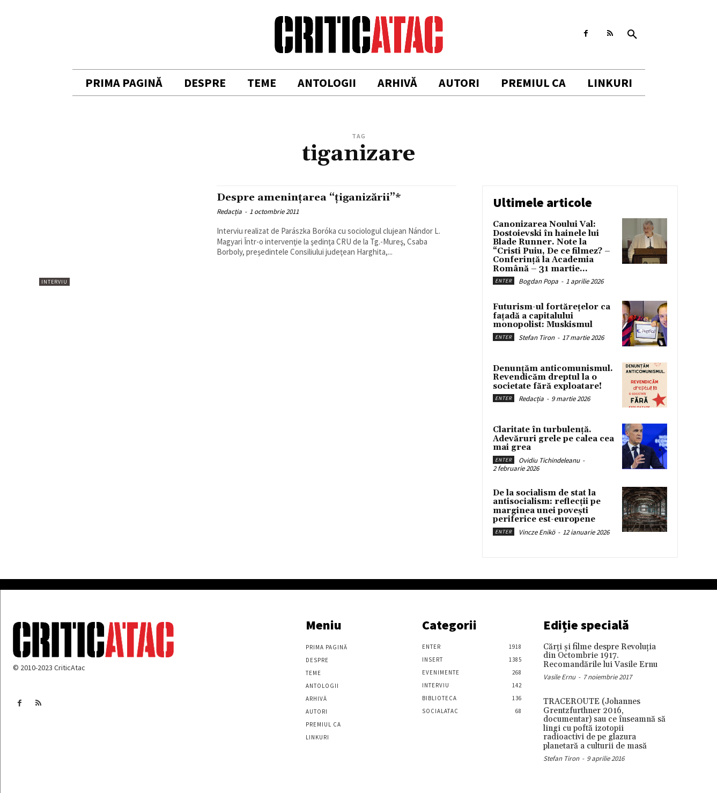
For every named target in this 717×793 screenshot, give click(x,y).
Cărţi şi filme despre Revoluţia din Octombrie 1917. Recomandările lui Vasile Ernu (600, 656)
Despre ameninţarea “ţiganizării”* (317, 197)
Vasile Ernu (559, 676)
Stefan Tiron (537, 337)
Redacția (229, 211)
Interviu (54, 281)
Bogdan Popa (538, 281)
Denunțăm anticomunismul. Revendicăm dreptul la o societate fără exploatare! (553, 377)
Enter (503, 280)
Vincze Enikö (537, 532)
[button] (632, 35)
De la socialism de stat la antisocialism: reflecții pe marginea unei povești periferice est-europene (547, 506)
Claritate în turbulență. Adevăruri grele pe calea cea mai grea (553, 439)
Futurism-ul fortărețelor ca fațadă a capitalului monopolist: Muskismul (551, 316)
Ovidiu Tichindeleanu (549, 460)
